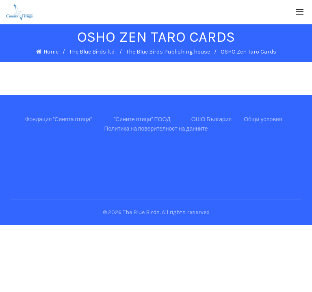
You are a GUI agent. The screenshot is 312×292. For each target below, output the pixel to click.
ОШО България (211, 119)
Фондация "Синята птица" (58, 119)
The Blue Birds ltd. (92, 51)
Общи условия (263, 119)
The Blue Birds (141, 212)
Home (50, 51)
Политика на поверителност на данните (156, 128)
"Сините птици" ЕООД (142, 119)
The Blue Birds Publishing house (168, 51)
